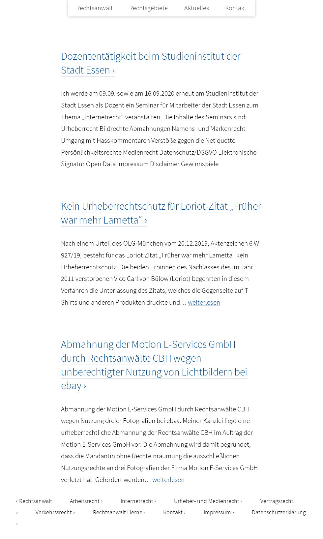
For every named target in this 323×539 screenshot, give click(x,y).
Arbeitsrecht (85, 501)
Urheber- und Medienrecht (206, 501)
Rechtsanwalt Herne (117, 512)
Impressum (217, 512)
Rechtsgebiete (148, 8)
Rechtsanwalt (94, 8)
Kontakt (235, 8)
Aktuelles (196, 8)
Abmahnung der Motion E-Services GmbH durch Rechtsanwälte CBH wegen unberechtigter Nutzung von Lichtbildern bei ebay (154, 365)
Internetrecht (137, 501)
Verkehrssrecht (54, 512)
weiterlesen (204, 302)
